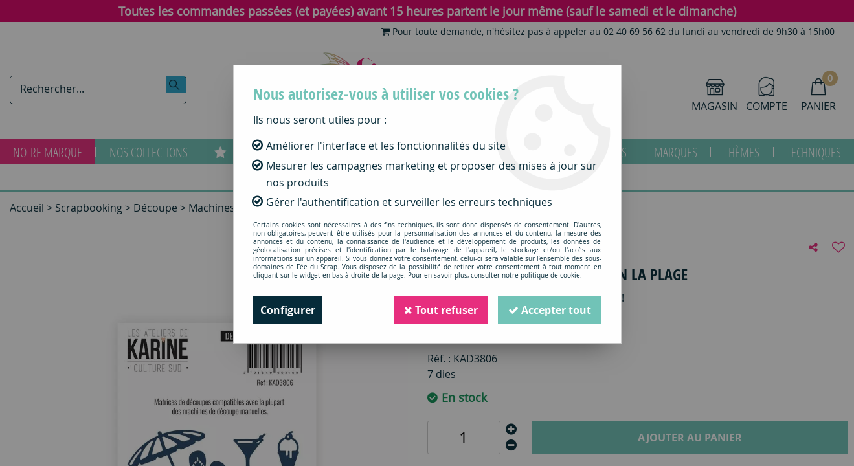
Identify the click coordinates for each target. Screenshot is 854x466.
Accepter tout (549, 310)
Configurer (287, 310)
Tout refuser (441, 310)
